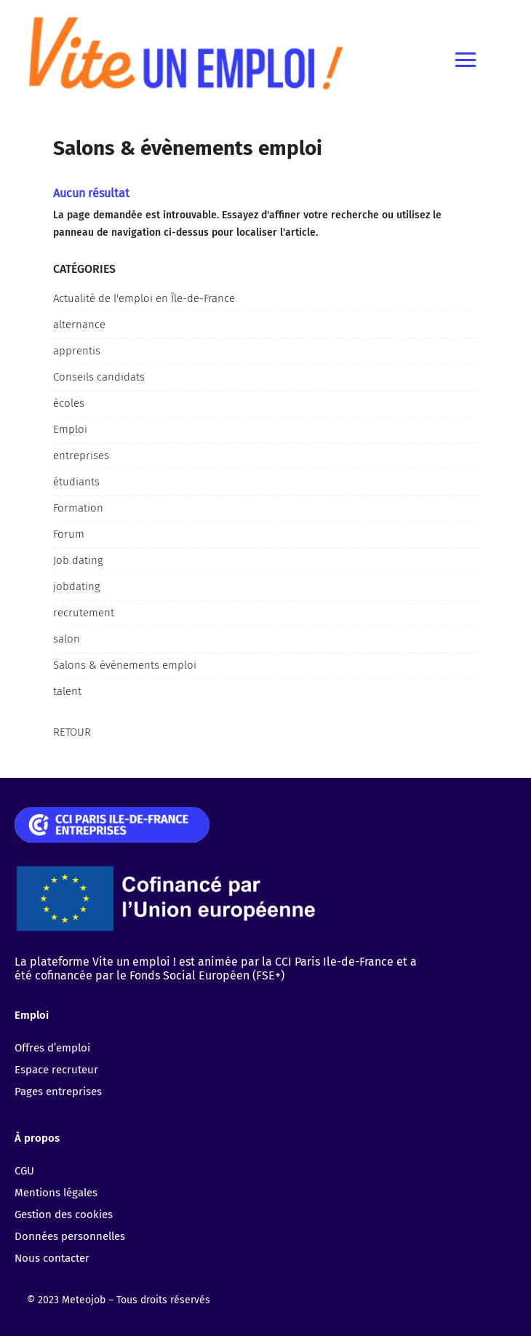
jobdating (76, 586)
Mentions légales (56, 1192)
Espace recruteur (56, 1069)
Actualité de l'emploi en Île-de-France (144, 298)
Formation (78, 507)
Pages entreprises (58, 1091)
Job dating (78, 560)
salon (66, 638)
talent (67, 691)
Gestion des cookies (64, 1214)
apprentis (76, 350)
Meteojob (83, 1300)
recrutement (83, 612)
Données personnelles (70, 1236)
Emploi (70, 429)
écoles (68, 403)
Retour (72, 732)
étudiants (76, 481)
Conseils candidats (99, 376)
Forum (68, 534)
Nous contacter (52, 1258)
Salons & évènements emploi (124, 665)
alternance (79, 324)
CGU (24, 1170)
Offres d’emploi (52, 1047)
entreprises (81, 455)
